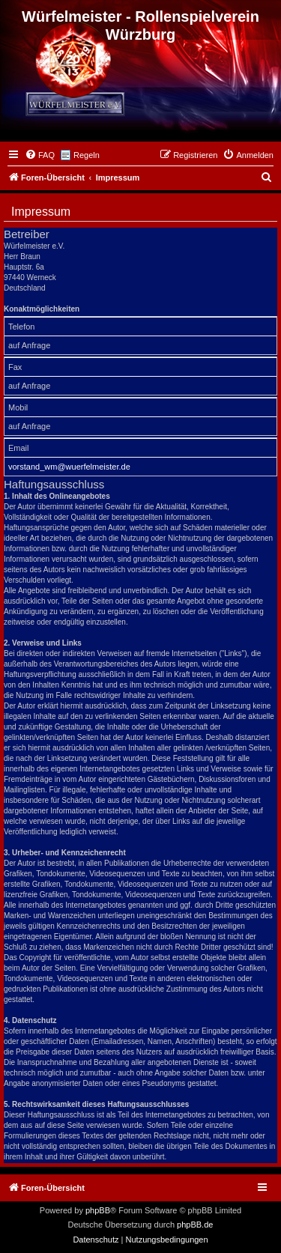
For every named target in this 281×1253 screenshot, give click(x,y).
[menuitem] (40, 155)
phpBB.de (195, 1224)
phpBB (97, 1210)
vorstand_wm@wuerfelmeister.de (69, 466)
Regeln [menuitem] (86, 155)
